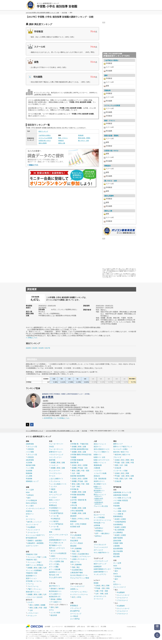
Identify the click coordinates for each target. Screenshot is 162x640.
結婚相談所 (98, 566)
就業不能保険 (118, 538)
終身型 (117, 519)
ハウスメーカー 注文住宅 (34, 597)
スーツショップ (75, 614)
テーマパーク (98, 599)
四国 (116, 465)
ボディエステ (98, 550)
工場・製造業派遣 (100, 478)
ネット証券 (30, 490)
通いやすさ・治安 (83, 140)
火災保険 (29, 462)
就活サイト (98, 446)
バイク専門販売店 (57, 524)
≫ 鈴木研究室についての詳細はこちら (55, 418)
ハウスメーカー (32, 613)
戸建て (39, 557)
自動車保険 (30, 444)
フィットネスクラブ (77, 586)
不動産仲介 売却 (31, 554)
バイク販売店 (53, 521)
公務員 (74, 559)
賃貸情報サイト (31, 576)
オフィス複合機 (54, 569)
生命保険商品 (118, 524)
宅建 (73, 551)
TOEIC (74, 554)
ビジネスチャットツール (102, 520)
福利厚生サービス (55, 572)
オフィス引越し (54, 564)
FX (27, 516)
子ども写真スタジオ (56, 543)
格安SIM (118, 454)
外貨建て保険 (118, 543)
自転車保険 (30, 460)
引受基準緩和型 (120, 522)
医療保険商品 (118, 516)
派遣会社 (97, 476)
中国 (132, 462)
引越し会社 (53, 492)
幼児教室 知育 (75, 527)
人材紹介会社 (98, 499)
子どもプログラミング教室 (79, 578)
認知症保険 (117, 540)
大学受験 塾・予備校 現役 (79, 444)
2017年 (47, 348)
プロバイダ (117, 457)
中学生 (80, 519)
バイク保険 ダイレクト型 (122, 498)
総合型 (53, 551)
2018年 (41, 348)
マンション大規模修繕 (34, 570)
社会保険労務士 (83, 554)
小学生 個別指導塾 (76, 511)
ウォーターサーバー (56, 444)
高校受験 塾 (74, 462)
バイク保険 (30, 452)
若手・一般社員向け (102, 533)
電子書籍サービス (55, 545)
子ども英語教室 (75, 535)
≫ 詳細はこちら (31, 337)
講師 (105, 75)
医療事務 (78, 548)
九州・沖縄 (76, 473)
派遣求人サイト (99, 481)
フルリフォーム (32, 586)
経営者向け (99, 528)
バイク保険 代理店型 (120, 500)
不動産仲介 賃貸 (31, 573)
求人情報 (103, 626)
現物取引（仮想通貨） (35, 540)
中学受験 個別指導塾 (77, 495)
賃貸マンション (31, 578)
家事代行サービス (55, 452)
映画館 (96, 583)
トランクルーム (54, 481)
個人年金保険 (118, 551)
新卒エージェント (100, 495)
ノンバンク (38, 522)
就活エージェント (100, 444)
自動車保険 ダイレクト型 (122, 492)
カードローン (30, 519)
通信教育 (73, 516)
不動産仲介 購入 (31, 560)
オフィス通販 (53, 567)
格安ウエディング (100, 564)
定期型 (123, 519)
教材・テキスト (63, 138)
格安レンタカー (54, 500)
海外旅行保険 (30, 465)
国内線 (53, 599)
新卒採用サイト (99, 491)
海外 (56, 607)
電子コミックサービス (57, 548)
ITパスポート (82, 559)
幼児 (73, 538)
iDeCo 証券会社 (31, 503)
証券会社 (30, 495)
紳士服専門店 (75, 611)
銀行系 (29, 522)
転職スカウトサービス (101, 460)
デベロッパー (32, 616)
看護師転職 (98, 465)
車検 (50, 532)
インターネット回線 (120, 470)
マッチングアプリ (100, 574)
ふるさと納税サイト (56, 478)
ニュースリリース (57, 626)
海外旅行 (61, 588)
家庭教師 (73, 521)
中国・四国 (43, 608)
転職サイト (98, 454)
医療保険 (29, 473)
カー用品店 (74, 616)
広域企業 (118, 468)
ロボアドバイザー (32, 546)
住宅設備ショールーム (34, 581)
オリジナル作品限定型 (58, 553)
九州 (44, 568)
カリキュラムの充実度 (45, 138)
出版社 (53, 556)
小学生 (86, 519)
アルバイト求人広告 (101, 506)
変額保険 (116, 554)
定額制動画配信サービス (57, 540)
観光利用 (54, 615)
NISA (28, 492)
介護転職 (97, 468)
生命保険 (29, 470)
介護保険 (116, 546)
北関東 (36, 605)
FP (73, 548)
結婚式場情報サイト (101, 572)
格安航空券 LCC (55, 596)
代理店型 (30, 449)
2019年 (34, 348)
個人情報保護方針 (69, 626)
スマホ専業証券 (31, 500)
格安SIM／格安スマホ (121, 452)
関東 (107, 585)
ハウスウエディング (101, 561)
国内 (52, 607)
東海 (35, 568)
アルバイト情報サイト (101, 452)
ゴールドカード (32, 532)
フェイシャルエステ (101, 547)
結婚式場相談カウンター (102, 569)
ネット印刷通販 (99, 517)
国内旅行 (54, 588)
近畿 (40, 568)
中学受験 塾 (74, 489)
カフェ (51, 537)
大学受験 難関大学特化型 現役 (81, 454)
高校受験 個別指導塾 (77, 476)
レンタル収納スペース (58, 484)
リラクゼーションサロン (79, 592)
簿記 (78, 551)
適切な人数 (61, 143)
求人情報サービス (100, 484)
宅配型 (53, 489)
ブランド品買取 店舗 (56, 561)
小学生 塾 (73, 505)
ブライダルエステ (100, 544)
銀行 (29, 498)
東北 (31, 605)
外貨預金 (29, 511)
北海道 (74, 465)
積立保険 (116, 556)
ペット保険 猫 (118, 514)
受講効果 (80, 135)
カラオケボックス (100, 596)
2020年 (28, 348)
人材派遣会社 (98, 503)
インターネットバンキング (35, 508)
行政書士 (75, 556)
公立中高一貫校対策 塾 (78, 500)
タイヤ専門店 (75, 619)
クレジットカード (32, 524)
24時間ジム (74, 589)
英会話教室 (74, 540)
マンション (31, 557)
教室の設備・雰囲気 (84, 138)
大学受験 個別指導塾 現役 (79, 449)
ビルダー (30, 602)
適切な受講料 (43, 143)
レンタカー (53, 497)
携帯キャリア (118, 444)
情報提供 (61, 140)
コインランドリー (55, 457)
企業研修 (97, 525)
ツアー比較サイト (55, 602)
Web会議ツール (99, 523)
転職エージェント (100, 462)
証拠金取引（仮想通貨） (36, 543)
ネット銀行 (30, 506)
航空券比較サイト (55, 591)
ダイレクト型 (32, 446)
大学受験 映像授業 (76, 460)
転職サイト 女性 (99, 457)
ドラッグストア (75, 608)
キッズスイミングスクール (79, 594)
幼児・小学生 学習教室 (78, 524)
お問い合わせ (81, 626)
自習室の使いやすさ (45, 140)
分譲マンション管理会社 (34, 565)
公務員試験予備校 (76, 572)
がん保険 (29, 476)
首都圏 (29, 568)
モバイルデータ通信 (120, 449)
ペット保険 (30, 468)
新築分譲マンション (33, 592)
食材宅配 (52, 460)
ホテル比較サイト (55, 594)
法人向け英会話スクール (79, 575)
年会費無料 (31, 527)
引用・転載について (93, 626)
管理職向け (99, 531)
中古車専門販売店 (57, 513)
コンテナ (54, 486)
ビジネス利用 (55, 613)
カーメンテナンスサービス (58, 535)
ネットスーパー (54, 470)
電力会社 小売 (54, 575)
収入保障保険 (119, 530)
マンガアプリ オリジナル (58, 559)
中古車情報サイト (55, 508)
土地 (44, 557)
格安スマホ (126, 454)
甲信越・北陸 (83, 468)
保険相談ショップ (32, 481)
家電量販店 (74, 605)
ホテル (51, 610)
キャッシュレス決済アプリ (35, 535)
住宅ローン (30, 514)
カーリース (53, 502)
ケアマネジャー (85, 556)
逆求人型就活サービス (101, 449)
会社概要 (47, 626)
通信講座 (73, 546)
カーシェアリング (55, 495)
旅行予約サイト (54, 586)
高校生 (74, 519)
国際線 (59, 599)
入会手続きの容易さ (45, 135)
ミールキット (53, 465)
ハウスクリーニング (56, 454)
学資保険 (29, 478)
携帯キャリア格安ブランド (122, 446)
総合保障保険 (118, 548)
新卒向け (98, 536)
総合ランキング (43, 131)
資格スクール (75, 562)
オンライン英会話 (76, 543)
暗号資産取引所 (31, 538)
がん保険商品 (118, 532)
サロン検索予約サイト (101, 552)
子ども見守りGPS (55, 577)
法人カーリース (99, 515)
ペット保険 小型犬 (119, 511)
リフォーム (30, 584)
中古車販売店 (53, 511)
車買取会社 (53, 505)
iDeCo (115, 574)
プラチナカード (122, 600)
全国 (106, 594)
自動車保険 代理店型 (120, 495)
